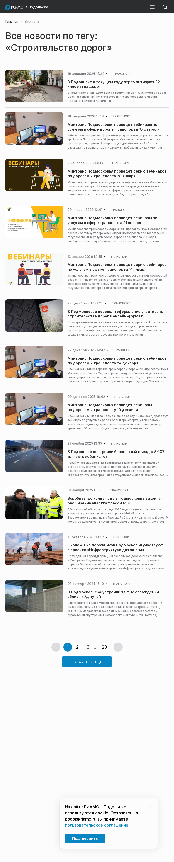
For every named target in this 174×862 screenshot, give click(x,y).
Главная (11, 21)
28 (104, 647)
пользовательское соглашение (96, 825)
